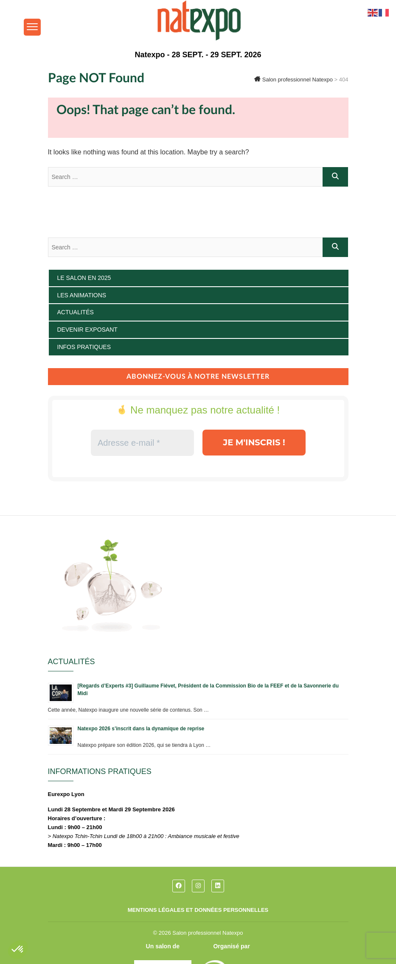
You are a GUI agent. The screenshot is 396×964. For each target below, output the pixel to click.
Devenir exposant (87, 329)
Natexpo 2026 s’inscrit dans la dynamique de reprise (141, 729)
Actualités (75, 312)
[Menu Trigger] (32, 27)
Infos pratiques (84, 347)
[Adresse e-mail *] (142, 443)
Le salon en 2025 (84, 277)
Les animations (82, 295)
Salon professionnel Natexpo (207, 933)
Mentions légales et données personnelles (198, 910)
